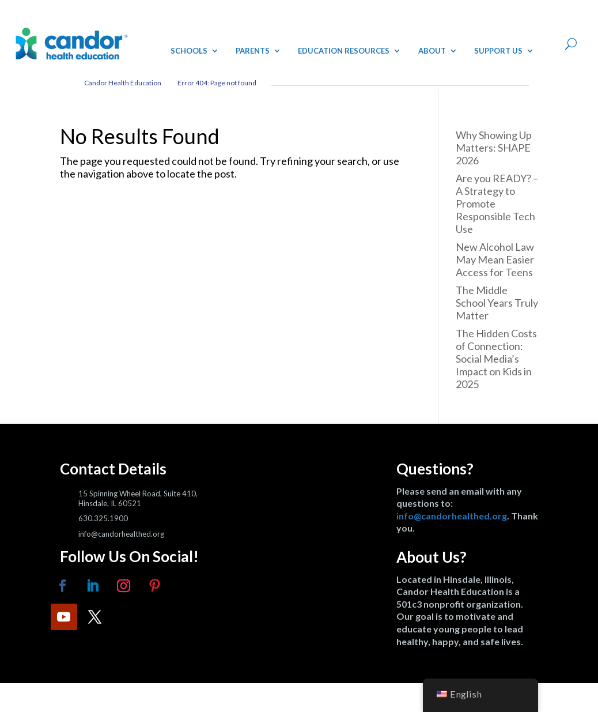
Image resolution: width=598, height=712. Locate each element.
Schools (189, 50)
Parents (253, 50)
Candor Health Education (122, 82)
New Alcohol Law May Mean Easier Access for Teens (495, 259)
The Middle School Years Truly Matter (497, 303)
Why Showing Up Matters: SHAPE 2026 (494, 148)
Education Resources (343, 50)
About (432, 50)
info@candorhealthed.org (451, 515)
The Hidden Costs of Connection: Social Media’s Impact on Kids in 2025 (496, 358)
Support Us (498, 50)
